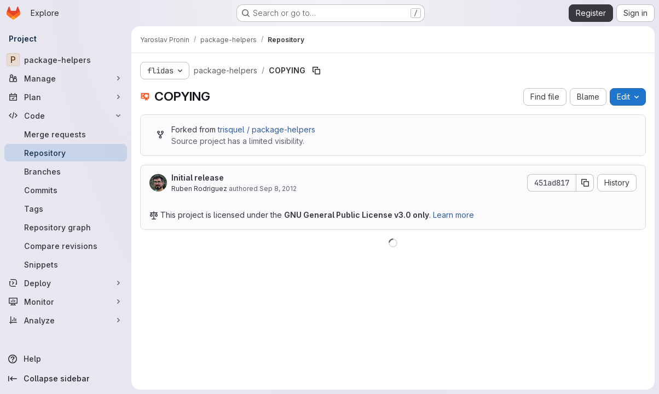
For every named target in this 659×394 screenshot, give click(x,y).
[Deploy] (65, 283)
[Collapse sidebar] (65, 378)
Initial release (197, 177)
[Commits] (65, 190)
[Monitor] (65, 301)
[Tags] (65, 208)
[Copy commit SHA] (585, 183)
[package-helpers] (65, 59)
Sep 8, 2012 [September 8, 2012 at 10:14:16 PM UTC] (278, 188)
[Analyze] (65, 320)
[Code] (65, 115)
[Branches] (65, 171)
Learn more (453, 214)
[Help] (65, 359)
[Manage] (65, 78)
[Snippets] (65, 264)
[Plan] (65, 97)
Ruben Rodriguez (199, 188)
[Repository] (65, 152)
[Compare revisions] (65, 245)
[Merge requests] (65, 134)
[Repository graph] (65, 227)
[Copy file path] (316, 70)
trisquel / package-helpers (266, 129)
